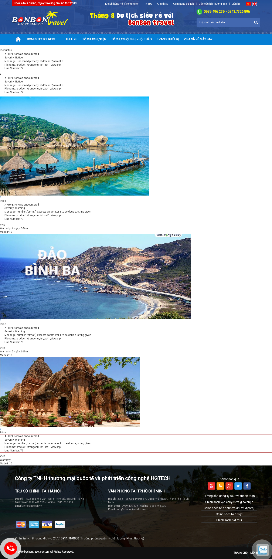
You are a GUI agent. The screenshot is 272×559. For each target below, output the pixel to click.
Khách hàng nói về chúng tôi (121, 4)
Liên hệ (236, 4)
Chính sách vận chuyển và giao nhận (229, 502)
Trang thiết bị (168, 39)
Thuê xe (71, 39)
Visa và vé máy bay (198, 39)
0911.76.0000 (70, 538)
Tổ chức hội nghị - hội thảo (131, 39)
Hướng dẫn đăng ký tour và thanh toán (229, 496)
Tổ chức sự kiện (94, 39)
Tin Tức (147, 4)
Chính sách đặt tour (229, 520)
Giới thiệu (162, 4)
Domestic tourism (41, 39)
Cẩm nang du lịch (183, 4)
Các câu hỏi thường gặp (213, 4)
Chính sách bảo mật (229, 514)
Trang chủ (241, 552)
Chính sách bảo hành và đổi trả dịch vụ (229, 508)
